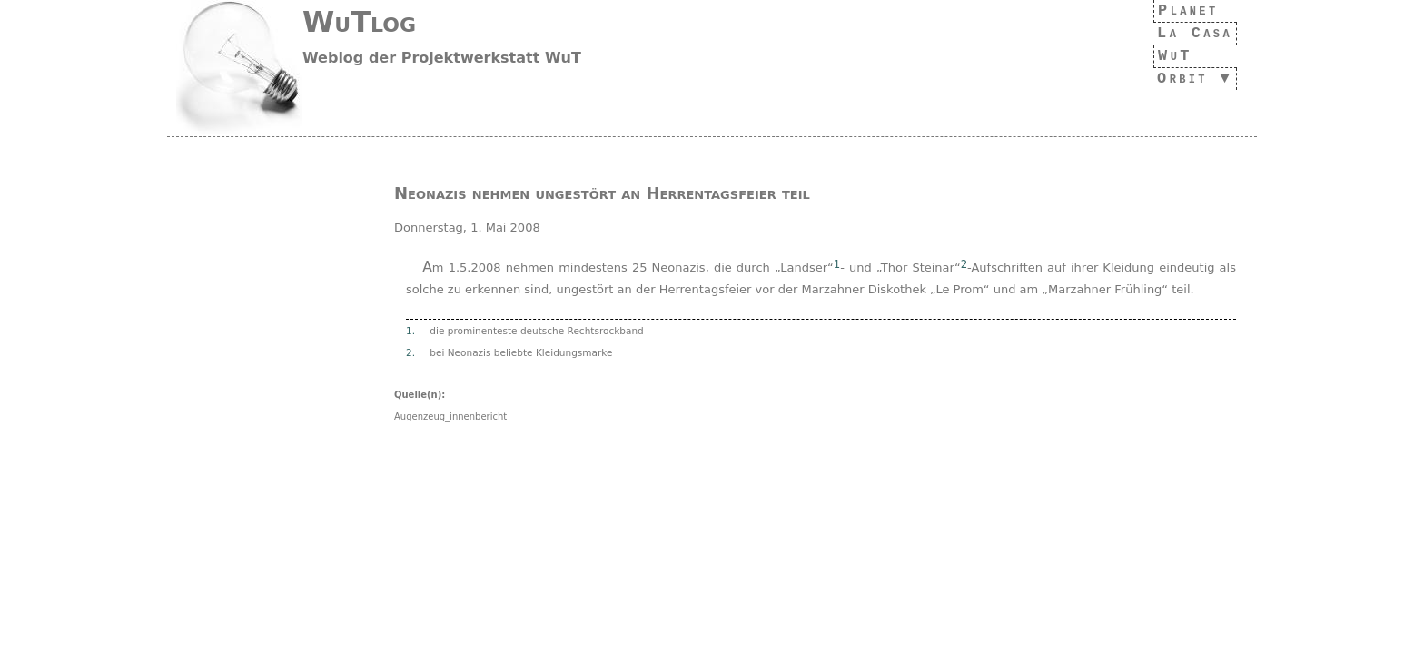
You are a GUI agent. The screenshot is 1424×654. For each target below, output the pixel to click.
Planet (1184, 10)
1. (410, 330)
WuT (1165, 55)
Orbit (1177, 78)
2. (410, 352)
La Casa (1189, 33)
